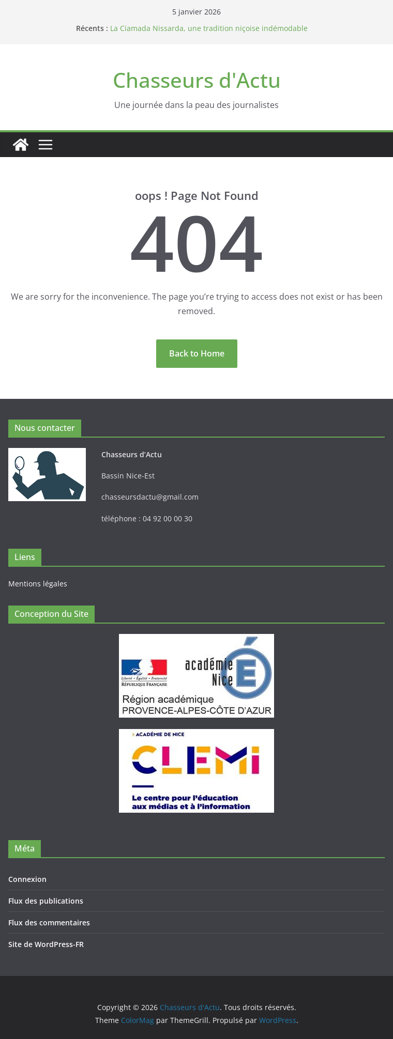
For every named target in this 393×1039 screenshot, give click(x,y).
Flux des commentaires (49, 922)
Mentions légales (37, 583)
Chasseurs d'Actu (197, 80)
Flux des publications (45, 901)
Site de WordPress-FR (46, 944)
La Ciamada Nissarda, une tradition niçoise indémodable (209, 28)
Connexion (27, 879)
